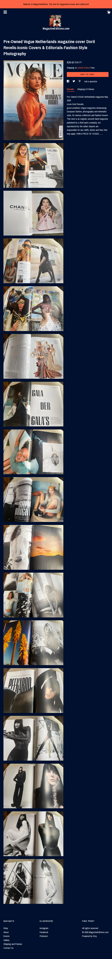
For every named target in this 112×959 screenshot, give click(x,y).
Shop (5, 928)
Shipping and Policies (12, 944)
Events (6, 936)
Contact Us (8, 947)
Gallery (6, 940)
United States (83, 67)
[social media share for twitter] (74, 81)
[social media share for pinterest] (80, 81)
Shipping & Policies (85, 89)
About (6, 932)
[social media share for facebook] (68, 81)
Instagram (44, 928)
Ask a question (90, 81)
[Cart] (108, 13)
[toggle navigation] (5, 12)
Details (70, 89)
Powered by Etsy (89, 936)
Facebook (44, 932)
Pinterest (44, 936)
